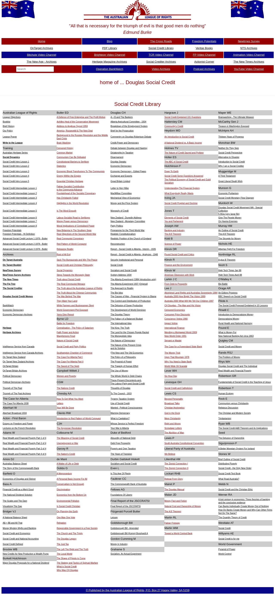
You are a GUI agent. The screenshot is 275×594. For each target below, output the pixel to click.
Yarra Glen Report (65, 314)
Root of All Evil (63, 254)
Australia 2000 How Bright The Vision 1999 (184, 296)
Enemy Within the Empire (69, 176)
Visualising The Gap (12, 506)
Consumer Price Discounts (177, 314)
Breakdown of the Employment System (129, 126)
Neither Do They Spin (228, 148)
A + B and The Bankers (122, 117)
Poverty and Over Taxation (123, 448)
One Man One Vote (66, 517)
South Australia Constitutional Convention (184, 443)
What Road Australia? (228, 479)
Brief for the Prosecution (122, 131)
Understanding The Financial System (182, 188)
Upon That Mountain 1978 (176, 357)
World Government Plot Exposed (72, 310)
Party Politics (117, 226)
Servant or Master (172, 340)
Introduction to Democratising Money (235, 314)
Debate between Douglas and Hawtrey (129, 148)
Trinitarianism (224, 418)
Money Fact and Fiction (175, 501)
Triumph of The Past (12, 388)
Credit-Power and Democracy (125, 143)
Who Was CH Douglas (67, 570)
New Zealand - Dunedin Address (126, 218)
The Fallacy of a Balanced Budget (127, 319)
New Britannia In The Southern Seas (74, 230)
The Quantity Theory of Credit (232, 517)
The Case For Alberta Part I (70, 357)
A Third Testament (226, 176)
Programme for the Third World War (128, 230)
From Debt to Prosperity (175, 284)
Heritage (7, 328)
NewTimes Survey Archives (17, 275)
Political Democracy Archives (16, 382)
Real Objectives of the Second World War (76, 234)
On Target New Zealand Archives (18, 361)
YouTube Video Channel (249, 69)
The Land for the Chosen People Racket (130, 332)
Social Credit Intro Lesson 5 (16, 181)
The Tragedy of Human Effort (124, 366)
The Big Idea (117, 293)
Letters (60, 403)
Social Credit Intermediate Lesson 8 (20, 226)
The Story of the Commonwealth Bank (21, 468)
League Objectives (12, 117)
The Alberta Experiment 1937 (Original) (129, 284)
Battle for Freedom (66, 323)
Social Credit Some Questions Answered (183, 176)
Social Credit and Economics (16, 533)
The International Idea (121, 323)
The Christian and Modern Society (234, 413)
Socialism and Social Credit (124, 270)
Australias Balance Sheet (15, 464)
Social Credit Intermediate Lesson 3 (20, 198)
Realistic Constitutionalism (123, 234)
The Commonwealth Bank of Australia (129, 484)
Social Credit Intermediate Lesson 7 (20, 221)
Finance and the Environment (178, 265)
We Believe (169, 454)
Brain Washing (64, 143)
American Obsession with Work (179, 275)
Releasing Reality (65, 249)
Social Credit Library (161, 48)
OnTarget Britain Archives (15, 371)
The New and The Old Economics (127, 353)
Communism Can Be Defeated (71, 157)
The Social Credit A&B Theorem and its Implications (242, 428)
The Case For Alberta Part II (70, 361)
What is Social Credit (67, 566)
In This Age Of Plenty (121, 473)
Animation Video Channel (248, 54)
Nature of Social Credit (67, 340)
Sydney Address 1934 (121, 275)
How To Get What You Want (70, 399)
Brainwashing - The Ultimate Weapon (236, 117)
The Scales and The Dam (15, 501)
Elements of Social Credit (176, 218)
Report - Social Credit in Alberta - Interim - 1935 (133, 249)
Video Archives (161, 69)
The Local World (64, 554)
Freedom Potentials (204, 41)
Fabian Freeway (172, 523)
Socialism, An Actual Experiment (126, 554)
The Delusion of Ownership (231, 438)
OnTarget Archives (41, 48)
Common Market (65, 153)
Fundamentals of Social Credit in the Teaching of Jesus (244, 382)
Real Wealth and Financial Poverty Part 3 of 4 (24, 448)
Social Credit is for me (228, 539)
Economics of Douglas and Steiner (19, 479)
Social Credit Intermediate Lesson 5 (20, 211)
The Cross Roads (161, 41)
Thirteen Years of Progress (231, 137)
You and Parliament (173, 221)
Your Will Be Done (65, 408)
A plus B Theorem (226, 260)
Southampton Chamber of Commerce (74, 353)
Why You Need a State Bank (177, 361)
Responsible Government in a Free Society (77, 528)
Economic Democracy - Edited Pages (128, 171)
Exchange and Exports (121, 176)
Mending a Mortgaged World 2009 (180, 332)
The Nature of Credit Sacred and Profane (183, 153)
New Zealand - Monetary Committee (128, 221)
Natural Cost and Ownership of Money (182, 506)
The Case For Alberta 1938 (16, 403)
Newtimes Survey (249, 41)
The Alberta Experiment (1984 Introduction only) (133, 279)
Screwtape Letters (173, 428)
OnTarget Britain (10, 366)
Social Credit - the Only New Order (234, 468)
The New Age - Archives (42, 61)
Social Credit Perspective (230, 153)
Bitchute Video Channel (41, 54)
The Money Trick (172, 353)
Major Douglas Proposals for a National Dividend (26, 563)
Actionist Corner (204, 61)
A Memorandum (64, 473)
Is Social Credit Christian (68, 506)
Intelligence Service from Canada (18, 346)
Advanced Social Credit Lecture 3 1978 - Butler (25, 249)
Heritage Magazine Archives (109, 61)
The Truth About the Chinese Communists (77, 293)
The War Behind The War (69, 296)
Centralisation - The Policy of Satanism (75, 328)
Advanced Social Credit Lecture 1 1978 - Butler (25, 238)
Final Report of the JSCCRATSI (126, 506)
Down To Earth (171, 171)
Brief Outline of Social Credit (231, 459)
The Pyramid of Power (121, 361)
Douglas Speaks (118, 162)
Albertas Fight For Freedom (231, 249)
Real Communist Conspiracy (70, 238)
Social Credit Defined (13, 544)
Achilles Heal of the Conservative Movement (78, 122)
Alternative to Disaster (228, 157)
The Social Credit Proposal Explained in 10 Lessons (243, 305)
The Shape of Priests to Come (71, 558)
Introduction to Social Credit (231, 162)
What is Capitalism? (120, 418)
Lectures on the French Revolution (19, 428)
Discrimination (63, 489)
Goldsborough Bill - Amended (125, 528)
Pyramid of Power (226, 549)
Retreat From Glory (173, 479)
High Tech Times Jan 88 (229, 270)
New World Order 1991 (175, 336)
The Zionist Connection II (176, 468)
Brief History (8, 126)
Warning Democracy (120, 413)
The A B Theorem (172, 234)
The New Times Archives (248, 61)
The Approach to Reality (122, 288)
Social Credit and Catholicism (178, 388)
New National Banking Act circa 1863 (236, 336)
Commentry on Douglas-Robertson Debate (131, 137)
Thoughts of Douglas (120, 388)
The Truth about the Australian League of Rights (79, 288)
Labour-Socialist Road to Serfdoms (73, 218)
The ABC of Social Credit (176, 162)
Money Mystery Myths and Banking (19, 528)
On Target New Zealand (14, 357)
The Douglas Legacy (66, 539)
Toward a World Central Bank (178, 533)
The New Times (10, 279)
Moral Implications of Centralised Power (76, 226)
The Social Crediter (12, 288)
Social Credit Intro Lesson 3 (16, 171)
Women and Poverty (66, 376)
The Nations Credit (66, 388)
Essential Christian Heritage (70, 181)
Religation (61, 523)
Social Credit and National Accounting (21, 539)
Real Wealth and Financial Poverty (234, 371)
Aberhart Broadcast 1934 (15, 413)
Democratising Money (228, 319)
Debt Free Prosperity (120, 443)
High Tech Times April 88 (230, 275)
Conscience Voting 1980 (176, 319)
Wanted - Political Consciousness (126, 408)
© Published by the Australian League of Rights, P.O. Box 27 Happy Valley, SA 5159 (137, 590)
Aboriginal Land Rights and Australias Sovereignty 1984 (190, 293)
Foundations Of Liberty (121, 495)
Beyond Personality (173, 399)
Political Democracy (12, 376)
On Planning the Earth (67, 511)
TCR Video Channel (161, 54)
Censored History (65, 148)
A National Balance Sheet (15, 517)
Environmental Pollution (68, 501)
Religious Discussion (228, 408)
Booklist (6, 122)
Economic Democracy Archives (17, 314)
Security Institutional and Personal (127, 260)
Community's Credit (173, 126)
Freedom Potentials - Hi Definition (19, 234)
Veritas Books (204, 48)
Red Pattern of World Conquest (72, 244)
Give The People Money (229, 218)
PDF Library (109, 48)
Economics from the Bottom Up (71, 495)
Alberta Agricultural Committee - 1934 (128, 122)
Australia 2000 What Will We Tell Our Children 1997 (189, 301)
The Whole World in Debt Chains (126, 376)
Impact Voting (170, 323)
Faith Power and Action (68, 332)
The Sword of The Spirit (68, 366)
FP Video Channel (204, 54)
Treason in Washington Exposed (233, 126)
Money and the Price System (124, 203)
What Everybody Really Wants (178, 193)
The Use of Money (119, 371)
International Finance (174, 328)
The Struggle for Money (229, 238)
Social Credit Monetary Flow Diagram (236, 198)
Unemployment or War (67, 443)
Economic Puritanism (228, 193)
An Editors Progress (227, 293)
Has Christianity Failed (67, 198)
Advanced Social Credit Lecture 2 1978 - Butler (25, 244)
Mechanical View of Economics (125, 198)
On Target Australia (13, 260)
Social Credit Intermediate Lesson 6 (20, 218)
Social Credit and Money (230, 346)
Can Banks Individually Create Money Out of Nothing (243, 506)
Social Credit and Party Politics (71, 346)
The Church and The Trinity (70, 533)
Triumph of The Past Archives (17, 393)
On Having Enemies (227, 221)
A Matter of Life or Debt (68, 464)
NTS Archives (248, 48)
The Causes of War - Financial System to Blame (133, 296)
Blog (109, 41)
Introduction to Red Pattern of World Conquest (79, 418)
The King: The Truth (120, 328)
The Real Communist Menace (71, 284)
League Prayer (10, 137)
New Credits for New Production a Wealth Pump (26, 554)
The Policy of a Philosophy (123, 357)
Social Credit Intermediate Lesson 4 (20, 203)
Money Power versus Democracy (72, 221)
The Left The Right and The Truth (73, 549)
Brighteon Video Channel (109, 54)
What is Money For (227, 332)
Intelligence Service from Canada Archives (23, 353)
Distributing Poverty (227, 464)
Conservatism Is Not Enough (70, 484)
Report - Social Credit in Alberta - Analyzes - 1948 (134, 254)
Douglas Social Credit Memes (18, 296)
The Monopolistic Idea (121, 336)
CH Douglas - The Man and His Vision (182, 305)
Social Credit (117, 265)
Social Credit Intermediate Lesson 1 (20, 188)
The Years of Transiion (121, 454)
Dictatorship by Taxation (122, 153)
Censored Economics (174, 310)
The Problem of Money (229, 357)
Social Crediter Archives (161, 61)
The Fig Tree (9, 284)
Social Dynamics (11, 157)
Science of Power (172, 244)
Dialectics (61, 166)
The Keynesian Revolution (69, 428)
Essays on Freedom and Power (18, 423)
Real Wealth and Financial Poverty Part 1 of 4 (24, 438)
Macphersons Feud (66, 336)
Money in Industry (119, 544)
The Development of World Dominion (128, 310)
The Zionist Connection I (176, 464)
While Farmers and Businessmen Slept (75, 305)
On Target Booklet (12, 265)
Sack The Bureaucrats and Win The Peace (77, 260)
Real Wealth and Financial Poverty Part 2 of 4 (24, 443)
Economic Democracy (121, 166)
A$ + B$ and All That (12, 523)
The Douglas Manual (174, 489)
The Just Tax (63, 544)
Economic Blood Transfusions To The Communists (81, 171)
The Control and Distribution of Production (131, 301)
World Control (224, 554)
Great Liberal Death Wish (230, 181)
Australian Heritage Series (15, 153)
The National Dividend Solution (17, 495)
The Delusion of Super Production (127, 305)
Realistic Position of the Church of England (131, 238)
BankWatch (8, 305)
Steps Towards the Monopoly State (73, 275)
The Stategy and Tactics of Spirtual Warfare (77, 563)
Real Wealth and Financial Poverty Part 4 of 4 (24, 454)
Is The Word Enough (66, 211)
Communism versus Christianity (233, 403)
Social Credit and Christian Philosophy (75, 265)
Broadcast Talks (171, 403)
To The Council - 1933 (121, 393)
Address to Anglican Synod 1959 (72, 126)
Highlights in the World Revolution (73, 203)
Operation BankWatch (109, 69)
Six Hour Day (170, 376)
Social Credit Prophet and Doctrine (180, 203)
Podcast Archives (204, 69)
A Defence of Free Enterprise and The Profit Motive (81, 117)
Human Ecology (226, 393)
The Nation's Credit (66, 454)
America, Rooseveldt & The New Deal (75, 131)
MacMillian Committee (121, 193)
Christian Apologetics (174, 408)
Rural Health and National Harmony (235, 323)
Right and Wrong (172, 423)
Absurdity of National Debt (123, 438)
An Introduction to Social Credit (179, 137)
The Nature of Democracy (123, 340)
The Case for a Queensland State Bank (183, 346)
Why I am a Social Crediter (231, 166)
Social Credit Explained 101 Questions (182, 117)
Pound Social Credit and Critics (179, 254)
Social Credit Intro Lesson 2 (16, 166)
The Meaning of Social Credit (70, 438)
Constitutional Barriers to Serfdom (73, 162)
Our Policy (8, 131)
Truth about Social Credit (68, 279)
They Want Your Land (67, 301)
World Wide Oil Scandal (175, 366)
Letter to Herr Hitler (120, 188)
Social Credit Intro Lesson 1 (16, 162)
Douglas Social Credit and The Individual (237, 366)
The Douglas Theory (120, 314)
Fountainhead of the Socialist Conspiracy (76, 193)
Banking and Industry (174, 230)
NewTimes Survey (12, 270)
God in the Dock (172, 413)
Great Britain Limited (120, 181)
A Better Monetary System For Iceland (236, 448)
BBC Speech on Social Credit (232, 296)
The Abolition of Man (174, 433)
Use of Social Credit (120, 403)
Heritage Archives (12, 332)
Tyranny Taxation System (123, 399)
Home (41, 41)
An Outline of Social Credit (230, 230)
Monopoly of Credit (120, 211)
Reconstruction (118, 244)
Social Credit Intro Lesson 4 (16, 176)
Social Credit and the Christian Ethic (235, 489)
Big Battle (223, 284)
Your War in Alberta (120, 428)
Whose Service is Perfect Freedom (127, 423)
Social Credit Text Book (229, 473)
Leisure (114, 517)
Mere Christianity (172, 418)
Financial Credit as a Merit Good (18, 489)
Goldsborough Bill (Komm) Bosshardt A (129, 533)
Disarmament (117, 157)
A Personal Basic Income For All (72, 479)
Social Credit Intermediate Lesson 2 (20, 193)
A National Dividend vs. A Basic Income (183, 143)
